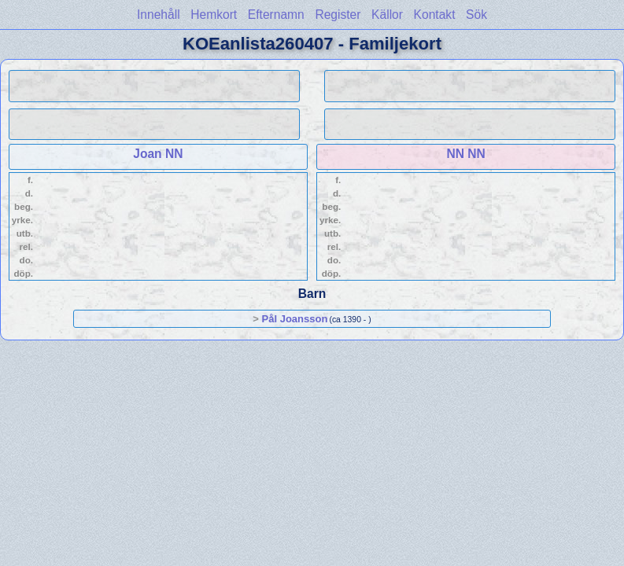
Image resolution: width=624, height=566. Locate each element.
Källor (387, 14)
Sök (476, 14)
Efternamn (276, 14)
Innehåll (158, 14)
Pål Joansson (295, 319)
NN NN (465, 153)
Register (337, 14)
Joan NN (158, 153)
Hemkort (213, 14)
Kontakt (435, 14)
